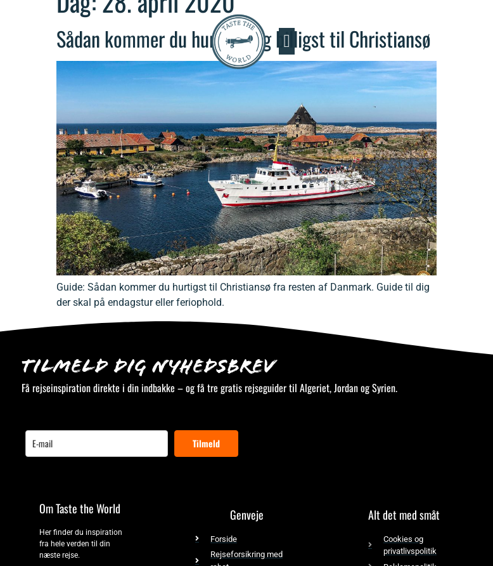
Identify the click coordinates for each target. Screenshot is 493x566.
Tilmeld (206, 443)
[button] (286, 41)
